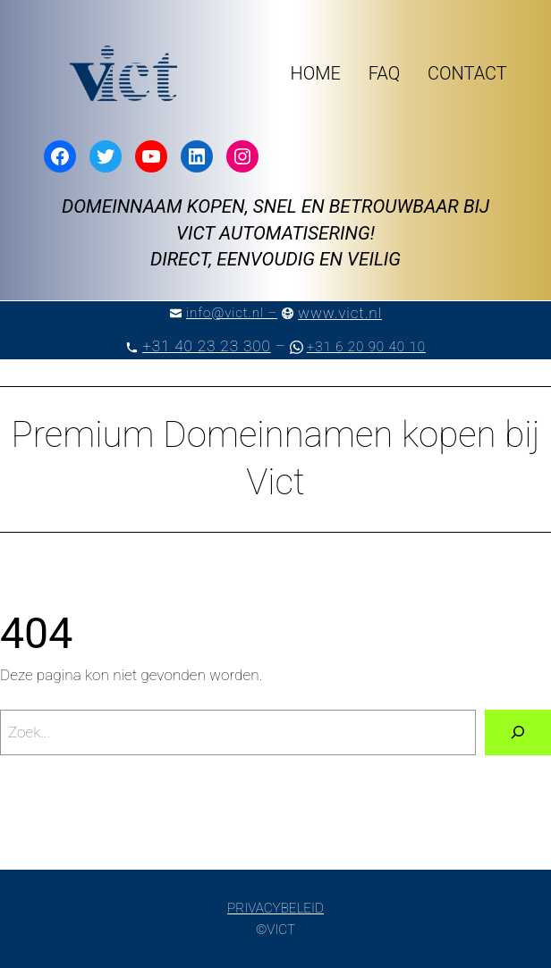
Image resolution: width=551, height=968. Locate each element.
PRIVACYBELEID (275, 908)
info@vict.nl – (231, 313)
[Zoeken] (518, 732)
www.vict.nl (340, 313)
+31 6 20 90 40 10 (366, 347)
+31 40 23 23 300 (206, 346)
